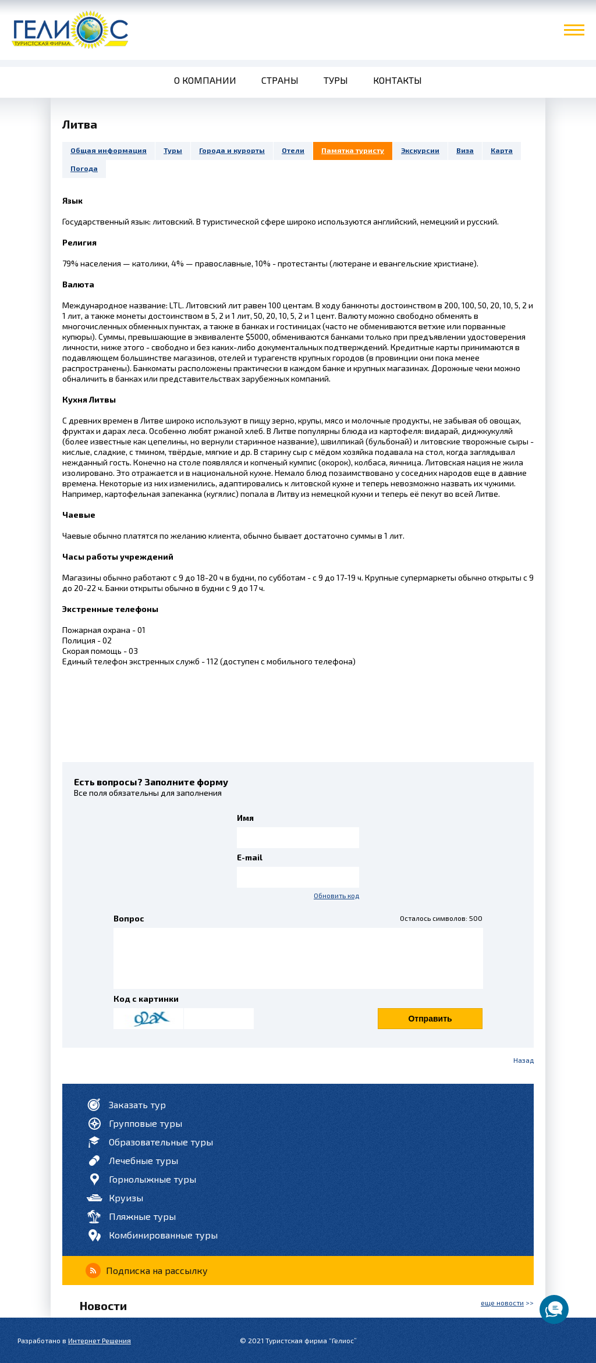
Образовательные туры (161, 1141)
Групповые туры (145, 1123)
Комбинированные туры (163, 1234)
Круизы (126, 1197)
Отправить (430, 1018)
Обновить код (336, 895)
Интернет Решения (99, 1340)
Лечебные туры (143, 1160)
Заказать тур (137, 1104)
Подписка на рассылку (157, 1270)
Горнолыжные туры (152, 1178)
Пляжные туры (142, 1216)
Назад (523, 1059)
